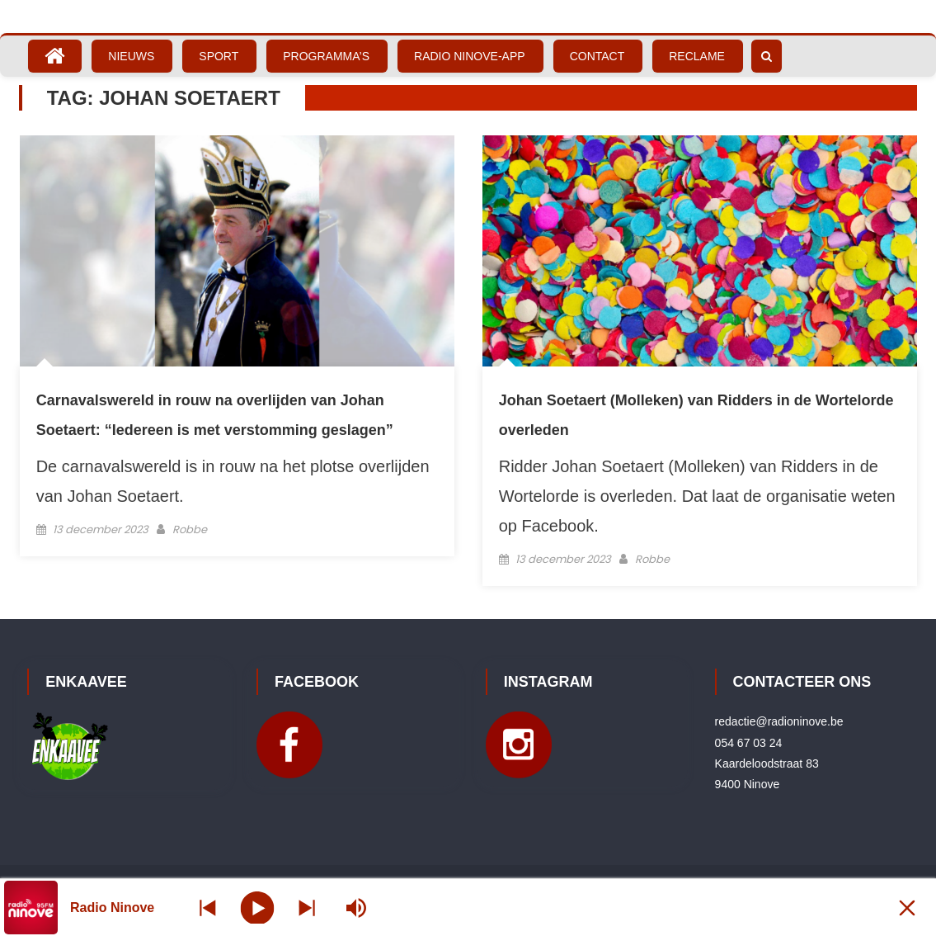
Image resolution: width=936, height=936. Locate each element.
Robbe (189, 529)
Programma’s (326, 56)
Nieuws (131, 56)
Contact (597, 56)
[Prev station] (306, 907)
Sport (218, 56)
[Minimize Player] (907, 907)
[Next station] (207, 907)
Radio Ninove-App (469, 56)
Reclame (697, 56)
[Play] (258, 907)
